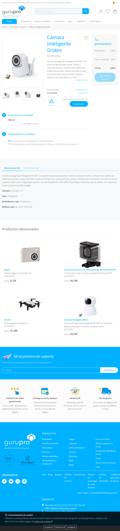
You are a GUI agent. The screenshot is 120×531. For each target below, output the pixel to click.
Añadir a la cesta (105, 77)
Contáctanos (95, 21)
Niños (71, 464)
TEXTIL (98, 458)
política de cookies (43, 521)
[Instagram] (17, 481)
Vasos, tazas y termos (105, 462)
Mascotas (73, 456)
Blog (70, 21)
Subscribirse (109, 370)
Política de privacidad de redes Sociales (92, 481)
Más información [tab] (12, 168)
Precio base (100, 50)
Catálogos (59, 21)
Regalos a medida (42, 21)
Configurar (71, 527)
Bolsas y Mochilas (50, 443)
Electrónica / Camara (18, 27)
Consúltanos (79, 104)
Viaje (98, 467)
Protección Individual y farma (106, 452)
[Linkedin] (24, 481)
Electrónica (47, 447)
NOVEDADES (26, 21)
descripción (82, 80)
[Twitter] (11, 481)
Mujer (71, 460)
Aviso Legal (83, 492)
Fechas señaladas (50, 456)
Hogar (71, 439)
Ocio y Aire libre (103, 439)
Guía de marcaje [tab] (31, 168)
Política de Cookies (68, 477)
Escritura (46, 452)
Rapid (6, 269)
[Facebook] (4, 481)
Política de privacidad (103, 477)
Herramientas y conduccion (49, 462)
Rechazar (60, 527)
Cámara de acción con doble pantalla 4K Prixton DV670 (90, 269)
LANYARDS (73, 443)
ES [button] (115, 2)
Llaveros (72, 452)
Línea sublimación (77, 447)
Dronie (7, 319)
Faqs (44, 474)
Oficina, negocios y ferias (104, 445)
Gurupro (81, 21)
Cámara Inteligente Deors (76, 319)
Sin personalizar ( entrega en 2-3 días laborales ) (32, 141)
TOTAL (98, 68)
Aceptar (49, 527)
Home (4, 27)
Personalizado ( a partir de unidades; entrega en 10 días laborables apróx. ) (45, 144)
